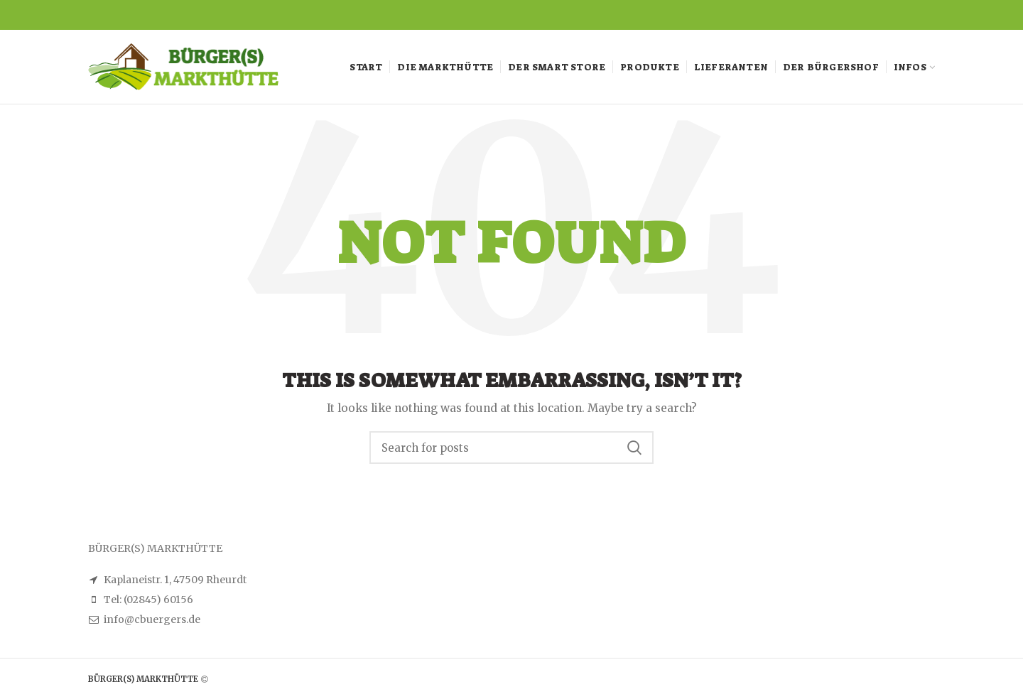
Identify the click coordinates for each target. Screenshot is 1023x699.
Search (634, 447)
